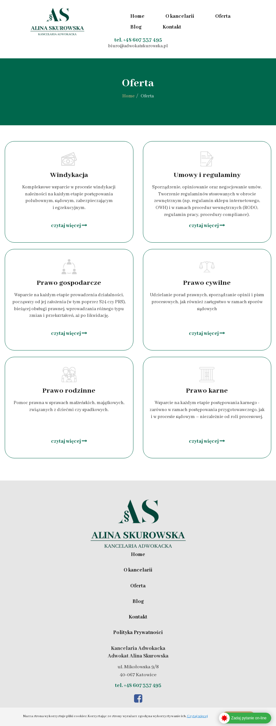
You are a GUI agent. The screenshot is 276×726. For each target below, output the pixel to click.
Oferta (223, 16)
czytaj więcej (69, 225)
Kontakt (172, 27)
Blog (136, 27)
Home (137, 16)
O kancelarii (179, 16)
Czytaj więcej (197, 716)
